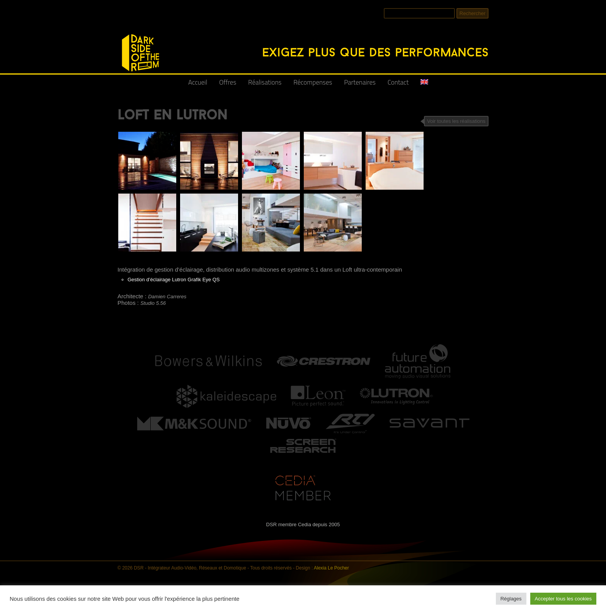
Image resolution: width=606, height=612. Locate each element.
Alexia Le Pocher (331, 568)
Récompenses (312, 82)
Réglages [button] (511, 599)
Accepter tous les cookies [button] (563, 599)
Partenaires (360, 82)
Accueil (197, 82)
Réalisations (264, 82)
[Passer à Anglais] (424, 85)
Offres (227, 82)
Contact (398, 82)
